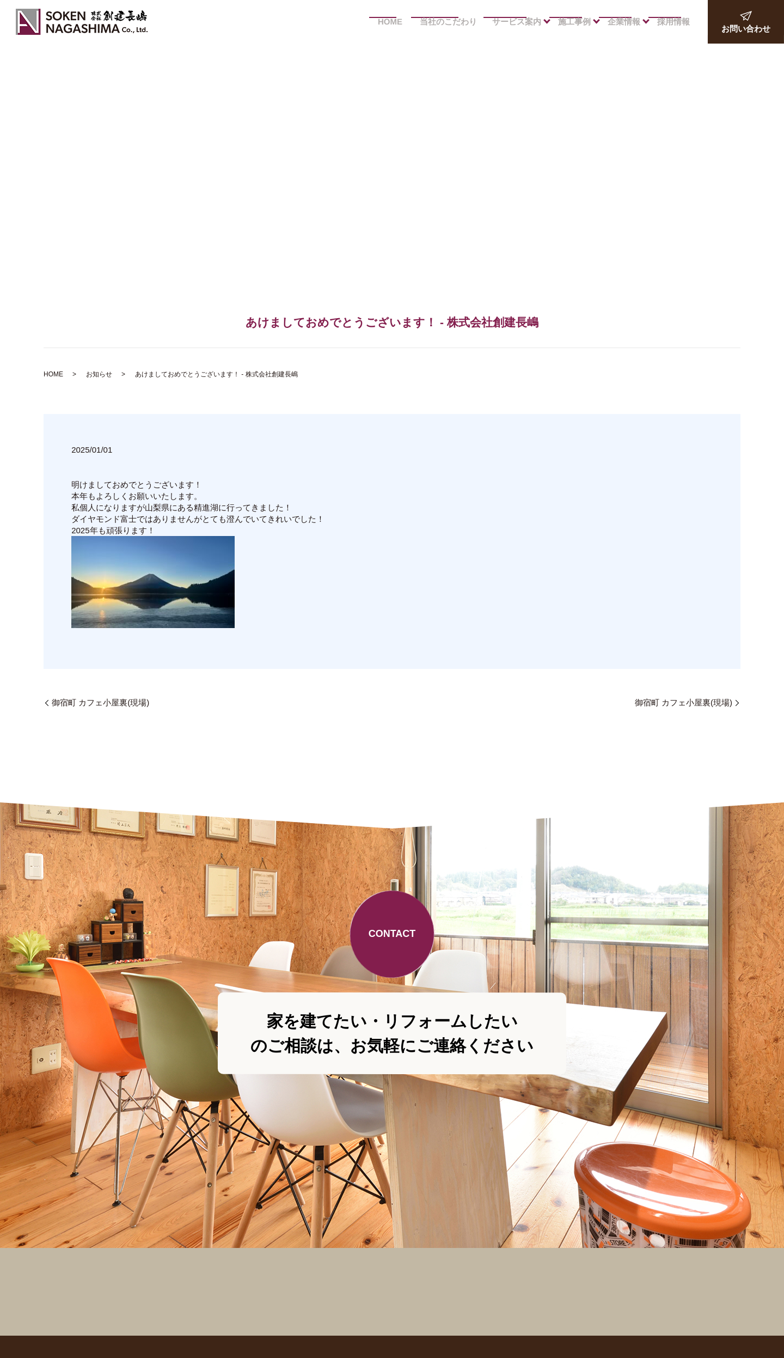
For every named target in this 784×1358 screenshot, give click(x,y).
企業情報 (621, 21)
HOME (385, 21)
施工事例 (571, 21)
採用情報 (672, 21)
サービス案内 (512, 21)
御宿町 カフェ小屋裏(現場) (100, 702)
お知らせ (99, 374)
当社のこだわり (445, 21)
